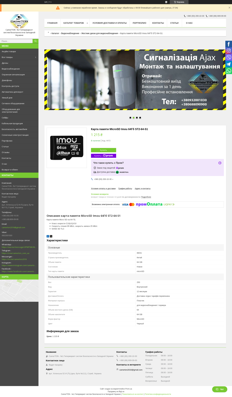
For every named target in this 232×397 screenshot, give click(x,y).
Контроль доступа (10, 86)
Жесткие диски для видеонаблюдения (99, 33)
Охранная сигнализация (13, 74)
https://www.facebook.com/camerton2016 (19, 271)
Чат (220, 389)
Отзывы (5, 152)
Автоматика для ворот (12, 92)
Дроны (5, 63)
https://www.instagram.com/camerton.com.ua (19, 265)
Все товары (7, 57)
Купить (103, 150)
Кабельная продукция (12, 123)
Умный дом (7, 97)
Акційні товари (9, 51)
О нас (4, 164)
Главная (52, 23)
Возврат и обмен (10, 169)
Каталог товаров (73, 23)
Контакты (6, 158)
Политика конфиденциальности (158, 394)
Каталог (55, 33)
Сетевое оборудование (13, 103)
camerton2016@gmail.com (13, 227)
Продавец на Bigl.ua (116, 391)
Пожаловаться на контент (132, 394)
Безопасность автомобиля (14, 129)
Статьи (5, 146)
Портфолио (7, 140)
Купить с (103, 155)
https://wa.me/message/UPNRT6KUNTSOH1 (19, 247)
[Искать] (35, 41)
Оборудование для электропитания (11, 110)
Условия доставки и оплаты (109, 23)
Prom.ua (128, 389)
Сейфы (5, 117)
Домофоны (7, 80)
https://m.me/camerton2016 (14, 259)
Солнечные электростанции (15, 135)
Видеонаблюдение (11, 68)
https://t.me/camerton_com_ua (15, 253)
